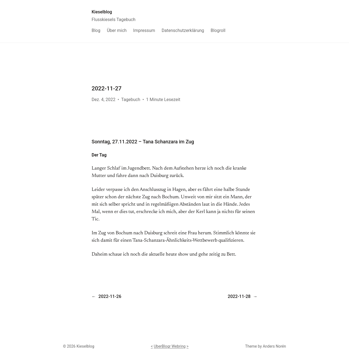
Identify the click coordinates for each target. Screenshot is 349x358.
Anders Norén (274, 346)
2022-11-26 (109, 296)
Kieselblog (102, 11)
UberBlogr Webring (170, 346)
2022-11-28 (239, 296)
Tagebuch (130, 99)
